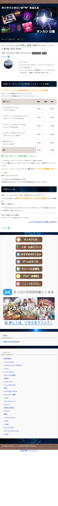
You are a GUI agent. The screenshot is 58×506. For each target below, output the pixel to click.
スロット (7, 404)
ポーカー (7, 411)
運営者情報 (24, 450)
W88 (5, 388)
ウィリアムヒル (36, 53)
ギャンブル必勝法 (10, 375)
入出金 (6, 434)
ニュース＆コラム (10, 385)
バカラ (6, 398)
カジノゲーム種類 (10, 394)
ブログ (44, 53)
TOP (9, 39)
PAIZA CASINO (9, 407)
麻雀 (5, 414)
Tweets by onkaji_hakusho (11, 341)
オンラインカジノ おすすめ (13, 365)
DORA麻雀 (7, 358)
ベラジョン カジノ (10, 417)
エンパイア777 (9, 427)
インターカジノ (9, 372)
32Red (6, 378)
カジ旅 (6, 424)
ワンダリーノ (8, 381)
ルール (6, 368)
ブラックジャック (10, 401)
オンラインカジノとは (11, 431)
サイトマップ (33, 450)
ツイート (3, 56)
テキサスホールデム (10, 391)
